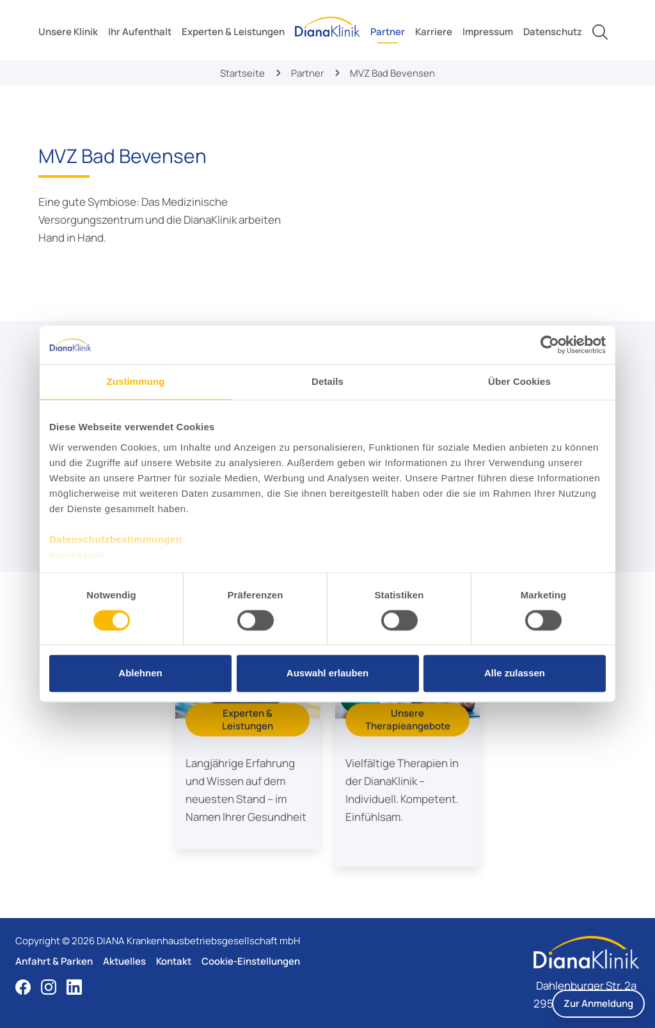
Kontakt (173, 961)
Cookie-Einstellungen (250, 961)
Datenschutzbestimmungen (115, 539)
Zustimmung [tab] (136, 381)
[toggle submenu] (68, 31)
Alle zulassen (514, 673)
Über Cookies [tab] (519, 381)
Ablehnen (140, 673)
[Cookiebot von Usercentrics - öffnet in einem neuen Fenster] (550, 344)
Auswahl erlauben (327, 673)
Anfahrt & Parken (54, 961)
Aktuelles (124, 961)
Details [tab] (327, 381)
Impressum (76, 554)
